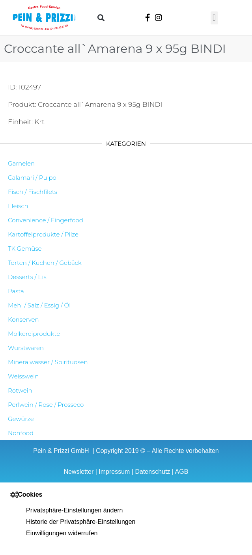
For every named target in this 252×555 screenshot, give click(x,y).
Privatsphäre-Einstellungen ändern (74, 510)
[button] (100, 17)
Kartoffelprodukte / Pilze (43, 234)
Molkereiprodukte (34, 333)
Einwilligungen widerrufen (61, 533)
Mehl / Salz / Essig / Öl (39, 305)
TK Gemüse (25, 248)
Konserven (23, 319)
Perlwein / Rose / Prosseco (46, 404)
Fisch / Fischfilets (32, 192)
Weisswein (23, 376)
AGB (182, 471)
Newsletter (79, 471)
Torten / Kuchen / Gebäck (45, 262)
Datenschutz (152, 471)
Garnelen (21, 163)
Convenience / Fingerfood (45, 220)
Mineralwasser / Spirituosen (48, 362)
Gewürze (21, 419)
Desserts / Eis (27, 277)
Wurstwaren (26, 348)
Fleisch (18, 206)
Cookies (30, 494)
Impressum (114, 471)
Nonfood (21, 433)
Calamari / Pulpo (32, 177)
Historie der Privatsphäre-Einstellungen (80, 521)
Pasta (16, 291)
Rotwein (20, 390)
